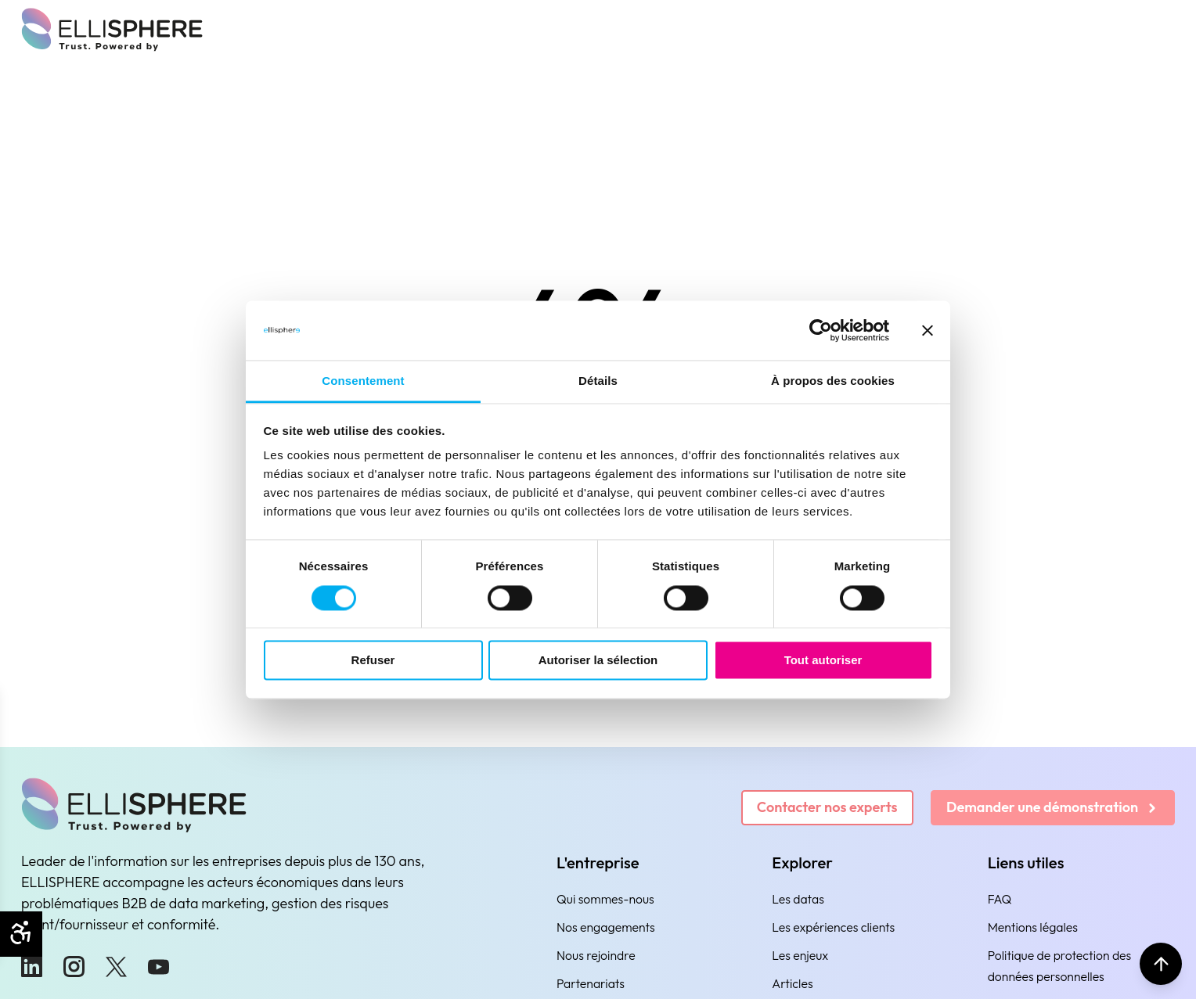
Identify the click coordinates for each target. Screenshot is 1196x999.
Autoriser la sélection (598, 660)
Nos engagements (606, 927)
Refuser (373, 660)
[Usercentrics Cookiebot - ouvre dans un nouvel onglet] (820, 330)
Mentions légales (1033, 927)
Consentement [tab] (363, 381)
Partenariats (591, 983)
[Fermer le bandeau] (927, 330)
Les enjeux (800, 955)
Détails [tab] (598, 381)
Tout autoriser (823, 660)
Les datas (798, 899)
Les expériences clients (833, 927)
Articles (792, 983)
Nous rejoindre (596, 955)
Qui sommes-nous (605, 899)
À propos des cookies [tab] (833, 381)
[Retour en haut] (1161, 964)
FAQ (1000, 899)
